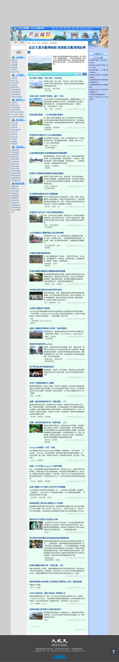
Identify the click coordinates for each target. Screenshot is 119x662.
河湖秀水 (14, 139)
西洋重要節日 (15, 207)
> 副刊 (33, 43)
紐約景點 (40, 416)
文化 (53, 27)
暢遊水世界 (15, 164)
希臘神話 (47, 166)
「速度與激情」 (49, 338)
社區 (61, 29)
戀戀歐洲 (14, 60)
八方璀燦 (19, 75)
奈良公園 (47, 206)
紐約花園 (47, 416)
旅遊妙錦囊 (15, 150)
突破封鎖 (82, 29)
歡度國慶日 (15, 198)
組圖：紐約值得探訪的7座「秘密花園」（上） (49, 422)
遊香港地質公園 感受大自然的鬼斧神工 (46, 609)
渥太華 (49, 497)
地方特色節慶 (15, 210)
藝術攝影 (40, 460)
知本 (46, 302)
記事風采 (14, 78)
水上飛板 (37, 587)
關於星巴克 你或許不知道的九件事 (44, 519)
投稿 (102, 27)
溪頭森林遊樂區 (49, 560)
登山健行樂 (15, 161)
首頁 (28, 43)
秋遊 (46, 225)
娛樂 (77, 29)
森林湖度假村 (58, 359)
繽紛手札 (19, 100)
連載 (65, 27)
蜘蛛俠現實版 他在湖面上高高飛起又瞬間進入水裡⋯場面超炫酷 (56, 582)
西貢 (46, 620)
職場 (97, 27)
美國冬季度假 (48, 359)
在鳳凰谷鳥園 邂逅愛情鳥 (40, 253)
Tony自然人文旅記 (17, 114)
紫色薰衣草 (48, 127)
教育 (69, 27)
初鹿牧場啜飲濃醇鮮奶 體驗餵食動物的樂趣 (47, 271)
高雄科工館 (54, 186)
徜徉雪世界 (15, 159)
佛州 (32, 587)
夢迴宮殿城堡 (15, 175)
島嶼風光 (14, 141)
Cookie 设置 (59, 657)
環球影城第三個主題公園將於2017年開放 (46, 503)
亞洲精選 (14, 62)
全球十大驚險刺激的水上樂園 (42, 383)
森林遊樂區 (52, 302)
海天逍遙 (19, 120)
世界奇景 (14, 125)
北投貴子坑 (58, 109)
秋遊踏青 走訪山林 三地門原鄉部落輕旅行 (47, 212)
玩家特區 (19, 147)
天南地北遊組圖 (16, 97)
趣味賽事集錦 (15, 94)
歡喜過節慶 (19, 183)
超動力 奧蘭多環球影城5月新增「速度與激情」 (49, 328)
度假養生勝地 (15, 173)
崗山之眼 (47, 88)
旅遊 (85, 27)
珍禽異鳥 (47, 265)
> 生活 (38, 43)
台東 (59, 302)
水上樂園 (37, 395)
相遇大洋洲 (15, 72)
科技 (65, 29)
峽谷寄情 (14, 134)
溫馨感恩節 (15, 193)
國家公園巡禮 (15, 130)
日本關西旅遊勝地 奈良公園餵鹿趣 (44, 194)
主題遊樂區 (15, 152)
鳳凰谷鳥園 (48, 263)
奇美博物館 (55, 166)
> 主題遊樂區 (52, 43)
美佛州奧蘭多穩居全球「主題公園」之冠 (46, 565)
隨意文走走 (15, 105)
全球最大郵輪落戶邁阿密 (40, 308)
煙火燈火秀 (15, 200)
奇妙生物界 (15, 82)
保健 (89, 27)
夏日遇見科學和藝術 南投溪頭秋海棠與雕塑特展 (49, 538)
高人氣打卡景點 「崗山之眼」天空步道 (46, 78)
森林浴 (47, 145)
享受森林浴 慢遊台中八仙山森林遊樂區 (46, 135)
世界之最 (14, 123)
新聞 (53, 29)
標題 (79, 74)
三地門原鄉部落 (53, 225)
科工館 (47, 186)
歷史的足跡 (15, 87)
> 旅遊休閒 (44, 43)
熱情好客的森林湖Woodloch (41, 344)
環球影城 (53, 336)
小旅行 (51, 109)
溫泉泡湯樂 (15, 166)
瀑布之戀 (14, 137)
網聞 (69, 29)
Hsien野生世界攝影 (17, 117)
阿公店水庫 (48, 90)
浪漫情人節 (15, 188)
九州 (32, 603)
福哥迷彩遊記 (15, 110)
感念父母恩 (15, 191)
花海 (46, 109)
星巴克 (47, 532)
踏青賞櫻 (47, 247)
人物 (73, 27)
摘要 (84, 74)
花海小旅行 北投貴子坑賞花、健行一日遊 (47, 96)
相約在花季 (15, 168)
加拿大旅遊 (34, 497)
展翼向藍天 (15, 157)
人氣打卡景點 (56, 88)
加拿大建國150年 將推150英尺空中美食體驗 (47, 487)
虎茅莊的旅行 (15, 107)
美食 (81, 27)
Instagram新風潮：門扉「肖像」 (43, 447)
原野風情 (14, 144)
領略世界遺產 (15, 89)
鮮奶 (53, 284)
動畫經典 (37, 603)
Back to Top (113, 651)
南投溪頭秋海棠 (49, 558)
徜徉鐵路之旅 (15, 180)
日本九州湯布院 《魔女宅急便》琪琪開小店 (47, 593)
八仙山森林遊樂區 (50, 147)
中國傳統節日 (15, 205)
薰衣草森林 (56, 127)
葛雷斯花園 (48, 129)
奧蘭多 (47, 336)
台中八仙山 (54, 145)
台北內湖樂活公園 (50, 245)
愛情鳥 (55, 263)
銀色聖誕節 (15, 196)
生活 (77, 27)
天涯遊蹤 (19, 57)
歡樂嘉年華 (15, 203)
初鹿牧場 (47, 284)
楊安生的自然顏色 (17, 112)
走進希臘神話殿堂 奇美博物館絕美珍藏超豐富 (48, 153)
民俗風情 (14, 85)
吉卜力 (44, 603)
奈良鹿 (54, 206)
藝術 (57, 27)
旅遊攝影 (47, 481)
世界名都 (14, 127)
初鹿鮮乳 (59, 284)
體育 (73, 29)
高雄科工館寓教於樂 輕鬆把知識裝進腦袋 (47, 173)
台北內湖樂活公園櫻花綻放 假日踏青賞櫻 (47, 233)
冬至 (12, 212)
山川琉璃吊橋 (48, 227)
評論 (57, 29)
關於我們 (89, 29)
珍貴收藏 (47, 168)
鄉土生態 (14, 80)
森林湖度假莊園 (49, 361)
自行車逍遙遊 (15, 171)
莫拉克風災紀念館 (50, 188)
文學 (61, 27)
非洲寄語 (14, 69)
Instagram (33, 460)
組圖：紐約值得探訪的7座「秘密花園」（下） (49, 402)
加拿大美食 (42, 497)
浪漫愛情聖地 (15, 178)
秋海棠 (58, 560)
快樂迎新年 (15, 186)
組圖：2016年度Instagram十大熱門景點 (46, 466)
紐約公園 (33, 416)
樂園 (32, 395)
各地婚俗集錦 (15, 92)
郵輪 (32, 318)
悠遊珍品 (14, 103)
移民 (93, 27)
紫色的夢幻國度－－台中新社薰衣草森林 (46, 115)
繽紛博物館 (15, 154)
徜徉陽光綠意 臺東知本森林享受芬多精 (46, 290)
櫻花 (58, 245)
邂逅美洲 (14, 67)
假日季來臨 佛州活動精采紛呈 (42, 367)
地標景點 (40, 481)
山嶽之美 (14, 132)
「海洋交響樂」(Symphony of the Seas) (41, 321)
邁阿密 (32, 323)
